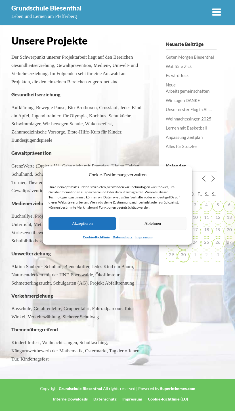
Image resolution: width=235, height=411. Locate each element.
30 (183, 254)
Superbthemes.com (177, 388)
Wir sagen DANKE (183, 100)
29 (171, 254)
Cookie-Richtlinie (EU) (168, 399)
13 (229, 217)
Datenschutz (123, 237)
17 (195, 229)
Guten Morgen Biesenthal (190, 57)
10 (195, 217)
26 (218, 242)
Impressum (143, 237)
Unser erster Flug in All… (189, 109)
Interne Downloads (70, 399)
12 (218, 217)
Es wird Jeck (177, 75)
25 (206, 242)
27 (229, 242)
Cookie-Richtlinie (96, 237)
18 (206, 229)
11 (206, 217)
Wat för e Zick (179, 66)
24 (195, 242)
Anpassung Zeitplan (184, 137)
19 (218, 229)
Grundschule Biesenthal (46, 8)
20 (229, 229)
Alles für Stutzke (181, 146)
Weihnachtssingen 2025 (188, 118)
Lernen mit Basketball (186, 127)
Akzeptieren (82, 223)
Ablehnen (152, 223)
